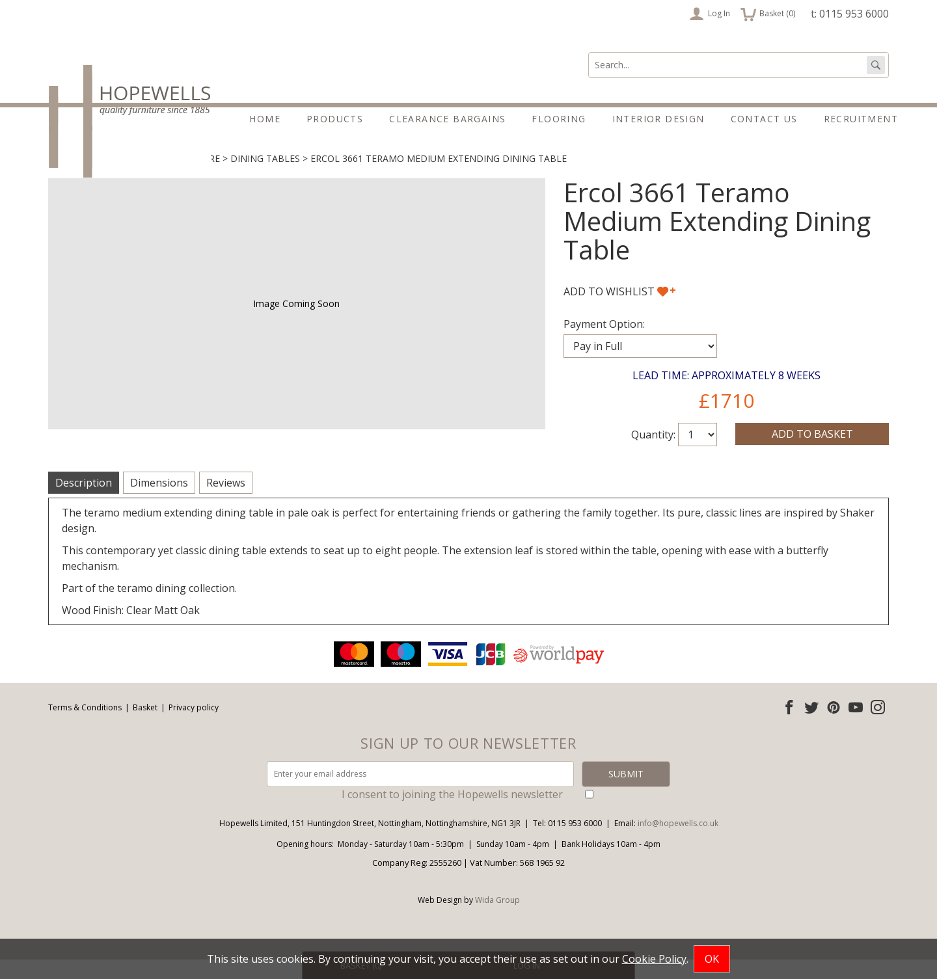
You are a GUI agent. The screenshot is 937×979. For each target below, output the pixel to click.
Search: (588, 52)
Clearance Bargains (447, 119)
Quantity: (653, 454)
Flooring (559, 119)
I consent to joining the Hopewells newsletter (452, 814)
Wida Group (497, 919)
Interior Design (658, 119)
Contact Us (764, 119)
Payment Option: (604, 343)
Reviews (225, 502)
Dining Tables (265, 178)
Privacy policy (194, 726)
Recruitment (861, 119)
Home (264, 119)
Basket (145, 726)
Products (334, 119)
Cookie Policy (654, 959)
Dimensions (159, 502)
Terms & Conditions (85, 726)
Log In (709, 13)
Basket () (767, 13)
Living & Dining (85, 178)
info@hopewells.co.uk (678, 842)
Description (83, 502)
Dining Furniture (176, 178)
